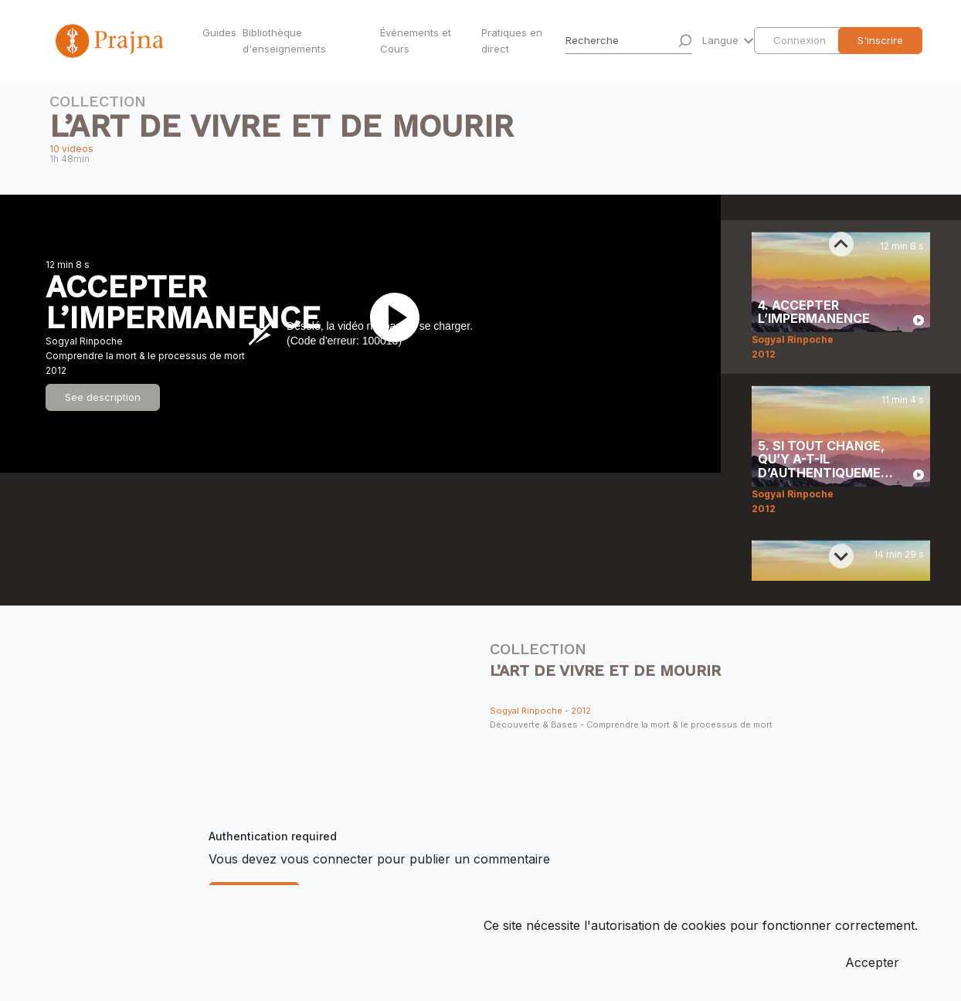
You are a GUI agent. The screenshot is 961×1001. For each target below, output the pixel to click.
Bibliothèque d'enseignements (284, 40)
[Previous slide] (841, 244)
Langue (722, 40)
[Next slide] (841, 556)
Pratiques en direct (511, 40)
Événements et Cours (415, 40)
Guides (219, 32)
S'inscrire (880, 40)
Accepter (872, 962)
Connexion (799, 40)
